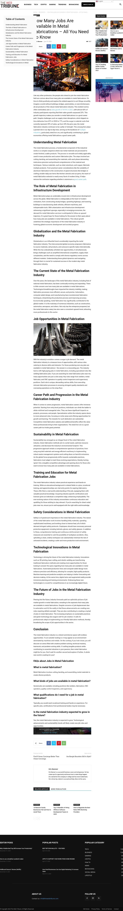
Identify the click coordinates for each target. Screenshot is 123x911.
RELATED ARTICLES (41, 789)
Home (35, 12)
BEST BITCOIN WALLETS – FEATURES (53, 848)
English (99, 1)
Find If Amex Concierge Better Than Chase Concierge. (46, 758)
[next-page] (38, 818)
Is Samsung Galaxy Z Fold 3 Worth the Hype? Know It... (116, 66)
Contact (116, 909)
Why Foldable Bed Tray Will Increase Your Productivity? (101, 33)
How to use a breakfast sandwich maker (116, 33)
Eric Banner (38, 41)
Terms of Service (107, 909)
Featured (98, 46)
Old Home (86, 909)
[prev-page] (34, 818)
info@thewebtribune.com (49, 899)
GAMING (52, 4)
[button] (120, 5)
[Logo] (9, 4)
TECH (36, 4)
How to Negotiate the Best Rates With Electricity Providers (81, 810)
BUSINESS (27, 4)
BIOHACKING (74, 4)
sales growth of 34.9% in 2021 (62, 110)
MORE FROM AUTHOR (58, 789)
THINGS (113, 28)
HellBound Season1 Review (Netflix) (10, 869)
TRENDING (62, 4)
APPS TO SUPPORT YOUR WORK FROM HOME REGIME (58, 859)
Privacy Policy (95, 909)
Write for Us (88, 4)
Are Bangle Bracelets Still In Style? (78, 756)
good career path (80, 179)
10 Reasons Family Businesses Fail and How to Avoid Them (42, 810)
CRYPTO (44, 4)
